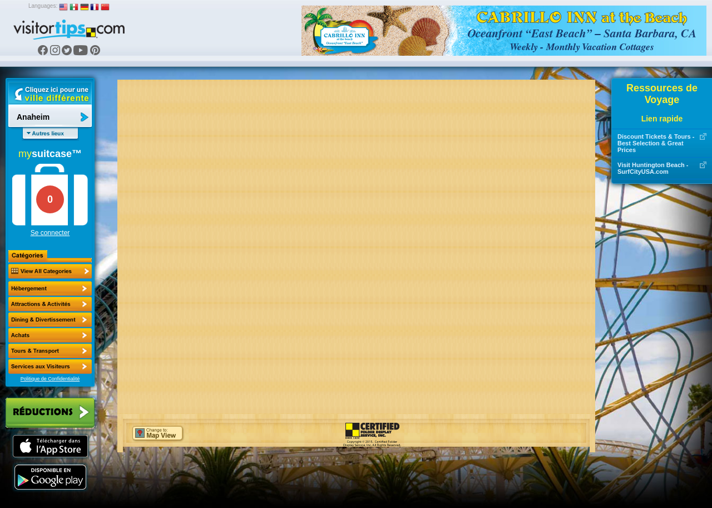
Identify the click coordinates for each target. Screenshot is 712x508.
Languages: (42, 6)
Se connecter (50, 233)
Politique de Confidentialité (50, 379)
